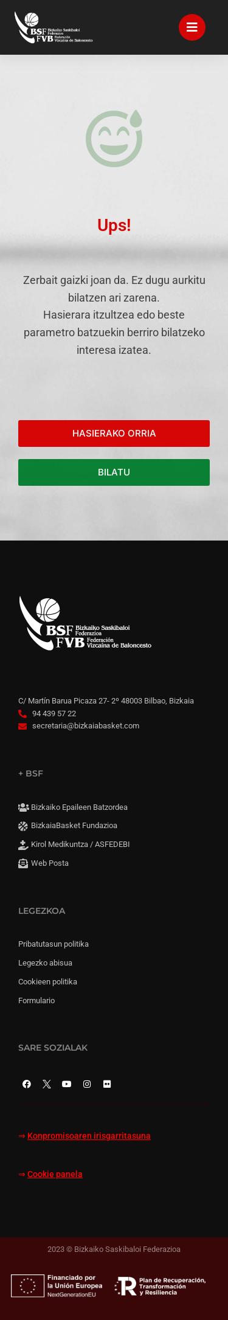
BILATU (114, 472)
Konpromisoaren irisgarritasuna (89, 1136)
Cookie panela (55, 1174)
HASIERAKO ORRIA (114, 433)
